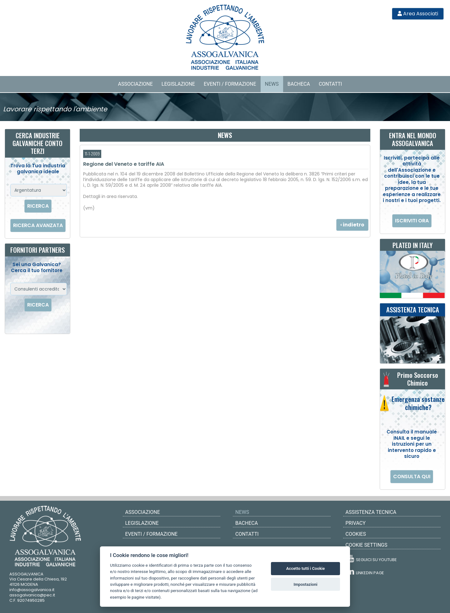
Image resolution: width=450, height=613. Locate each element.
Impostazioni (305, 584)
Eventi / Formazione (230, 84)
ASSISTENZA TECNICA (371, 512)
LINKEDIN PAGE (365, 571)
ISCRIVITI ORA (412, 220)
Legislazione (178, 84)
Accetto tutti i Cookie (305, 568)
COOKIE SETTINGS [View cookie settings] (367, 545)
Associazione (135, 84)
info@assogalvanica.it (31, 590)
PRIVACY (356, 523)
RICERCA (38, 206)
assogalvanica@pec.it (32, 595)
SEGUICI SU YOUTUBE (372, 558)
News (272, 84)
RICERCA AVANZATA (38, 225)
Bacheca (299, 84)
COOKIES (356, 534)
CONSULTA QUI (411, 476)
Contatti (330, 84)
